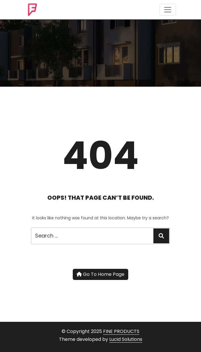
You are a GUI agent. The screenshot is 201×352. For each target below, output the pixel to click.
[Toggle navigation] (168, 10)
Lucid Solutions (125, 339)
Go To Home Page (100, 274)
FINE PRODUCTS (121, 331)
